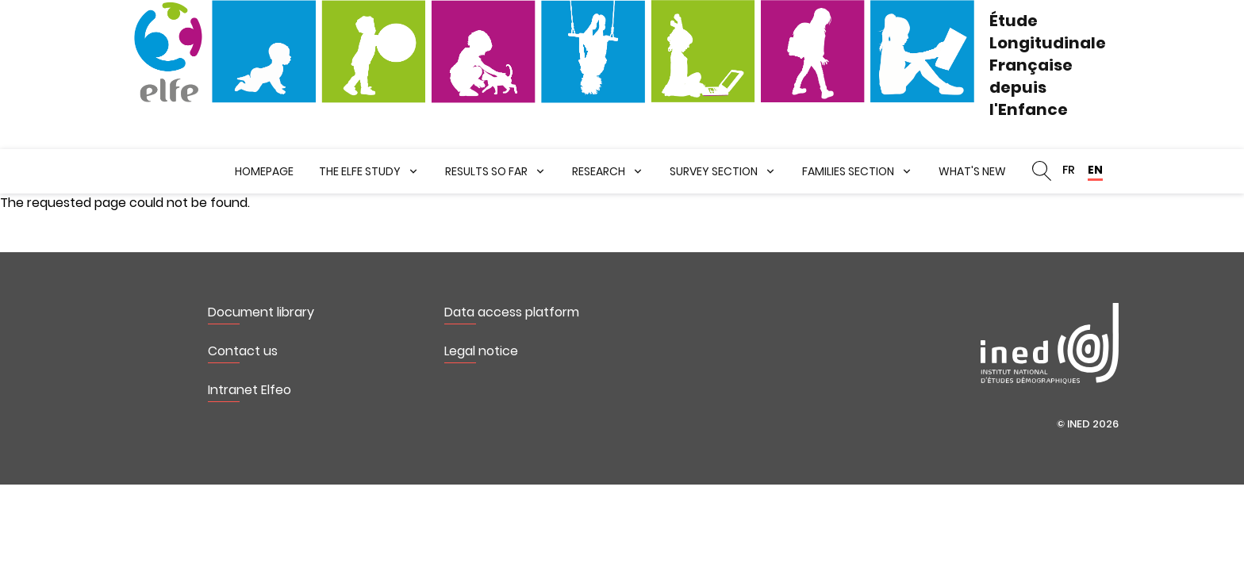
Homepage (264, 171)
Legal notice (481, 351)
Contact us (243, 351)
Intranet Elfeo (249, 390)
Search (1041, 171)
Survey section (714, 171)
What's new (972, 171)
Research (598, 171)
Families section (848, 171)
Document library (261, 312)
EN (1095, 170)
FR (1068, 170)
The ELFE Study (360, 171)
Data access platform (511, 312)
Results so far (486, 171)
